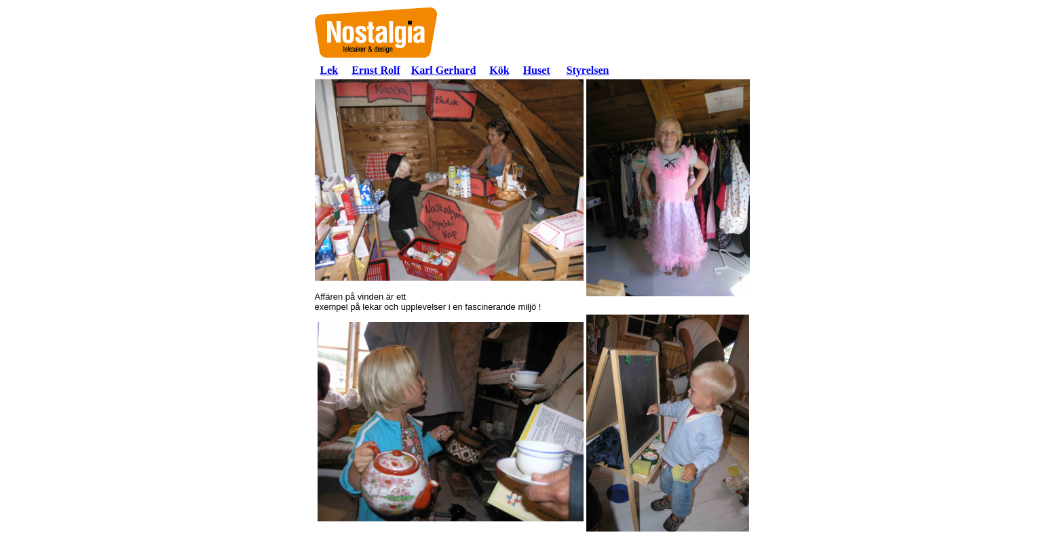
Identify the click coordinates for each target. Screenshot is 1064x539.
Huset (536, 70)
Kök (499, 70)
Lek (329, 70)
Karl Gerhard (443, 70)
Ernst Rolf (376, 70)
